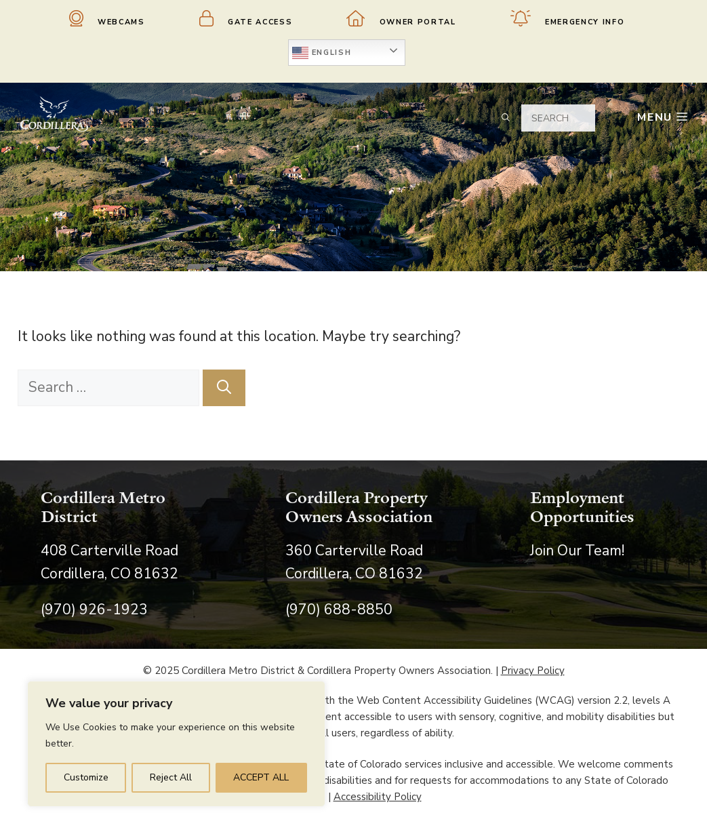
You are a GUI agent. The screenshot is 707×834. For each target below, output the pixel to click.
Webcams (107, 18)
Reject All (171, 777)
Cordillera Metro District (103, 506)
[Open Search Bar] (500, 117)
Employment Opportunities (582, 506)
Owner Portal (401, 18)
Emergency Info (567, 18)
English (321, 53)
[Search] (224, 388)
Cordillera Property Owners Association (358, 506)
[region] (176, 744)
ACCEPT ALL (261, 777)
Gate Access (246, 18)
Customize (86, 777)
